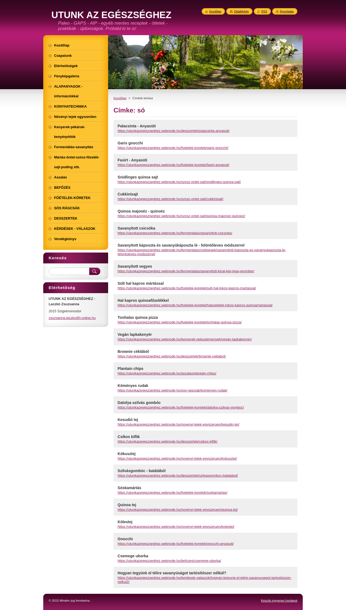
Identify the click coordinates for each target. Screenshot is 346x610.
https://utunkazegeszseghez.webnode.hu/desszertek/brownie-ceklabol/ (172, 356)
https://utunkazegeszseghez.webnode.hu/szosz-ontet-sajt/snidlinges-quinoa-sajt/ (179, 182)
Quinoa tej (127, 505)
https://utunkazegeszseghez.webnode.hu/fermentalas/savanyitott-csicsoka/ (175, 233)
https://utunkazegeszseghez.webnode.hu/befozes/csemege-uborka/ (169, 561)
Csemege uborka (133, 556)
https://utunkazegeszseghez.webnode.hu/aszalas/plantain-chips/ (167, 373)
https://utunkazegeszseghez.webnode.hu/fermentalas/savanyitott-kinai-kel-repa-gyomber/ (186, 271)
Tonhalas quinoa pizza (138, 317)
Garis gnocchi (130, 143)
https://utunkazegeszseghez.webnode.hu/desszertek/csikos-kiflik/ (167, 441)
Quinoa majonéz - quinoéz (141, 211)
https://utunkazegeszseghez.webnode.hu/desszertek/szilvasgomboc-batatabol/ (178, 475)
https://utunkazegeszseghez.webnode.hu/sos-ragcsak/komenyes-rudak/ (172, 390)
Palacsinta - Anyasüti (137, 126)
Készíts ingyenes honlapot (279, 600)
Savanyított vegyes (135, 266)
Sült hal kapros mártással (141, 283)
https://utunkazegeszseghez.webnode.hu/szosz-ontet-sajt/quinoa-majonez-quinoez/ (181, 216)
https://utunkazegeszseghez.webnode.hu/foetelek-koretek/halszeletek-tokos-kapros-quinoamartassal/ (195, 305)
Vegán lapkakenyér (135, 334)
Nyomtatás (287, 11)
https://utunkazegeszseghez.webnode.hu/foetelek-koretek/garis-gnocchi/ (173, 148)
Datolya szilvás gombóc (139, 402)
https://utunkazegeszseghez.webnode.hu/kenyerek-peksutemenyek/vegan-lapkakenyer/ (185, 339)
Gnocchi (125, 539)
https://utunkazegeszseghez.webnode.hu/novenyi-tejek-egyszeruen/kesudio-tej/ (178, 424)
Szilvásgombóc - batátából (142, 471)
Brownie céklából (133, 351)
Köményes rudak (133, 385)
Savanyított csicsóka (136, 228)
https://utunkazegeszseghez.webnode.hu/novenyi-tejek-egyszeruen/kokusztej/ (177, 458)
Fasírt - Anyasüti (132, 160)
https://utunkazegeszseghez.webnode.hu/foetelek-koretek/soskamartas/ (172, 492)
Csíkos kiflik (129, 437)
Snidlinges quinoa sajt (138, 177)
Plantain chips (130, 368)
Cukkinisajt (128, 194)
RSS (264, 11)
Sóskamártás (129, 488)
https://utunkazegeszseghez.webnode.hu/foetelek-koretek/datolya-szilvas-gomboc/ (181, 407)
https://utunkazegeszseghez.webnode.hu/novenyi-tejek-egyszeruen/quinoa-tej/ (178, 510)
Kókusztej (127, 454)
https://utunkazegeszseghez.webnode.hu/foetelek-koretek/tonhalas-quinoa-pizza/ (180, 322)
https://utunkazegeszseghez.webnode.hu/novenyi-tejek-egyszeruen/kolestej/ (176, 527)
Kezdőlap (120, 98)
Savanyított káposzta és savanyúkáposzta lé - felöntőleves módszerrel (181, 245)
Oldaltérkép (241, 11)
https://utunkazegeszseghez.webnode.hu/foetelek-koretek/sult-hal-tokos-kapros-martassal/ (187, 288)
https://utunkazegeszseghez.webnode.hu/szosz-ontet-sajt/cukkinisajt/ (170, 199)
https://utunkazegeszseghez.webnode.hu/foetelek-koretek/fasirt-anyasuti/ (173, 165)
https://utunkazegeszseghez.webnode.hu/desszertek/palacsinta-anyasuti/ (173, 131)
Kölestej (125, 522)
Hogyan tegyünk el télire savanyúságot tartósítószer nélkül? (172, 573)
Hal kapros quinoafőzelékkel (143, 300)
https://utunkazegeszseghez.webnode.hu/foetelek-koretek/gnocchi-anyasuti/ (176, 544)
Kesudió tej (128, 419)
